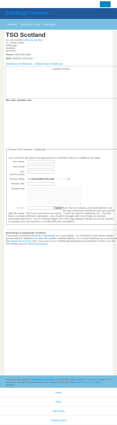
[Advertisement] (95, 358)
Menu (105, 4)
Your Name (18, 161)
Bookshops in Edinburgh (19, 63)
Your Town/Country (17, 173)
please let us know (21, 241)
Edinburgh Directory (27, 12)
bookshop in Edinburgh (42, 235)
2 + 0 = (20, 207)
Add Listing (59, 411)
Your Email (18, 166)
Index (58, 401)
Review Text (17, 188)
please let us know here (88, 382)
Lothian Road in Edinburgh (48, 63)
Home (58, 392)
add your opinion (33, 39)
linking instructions (38, 243)
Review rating (17, 179)
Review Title (17, 183)
